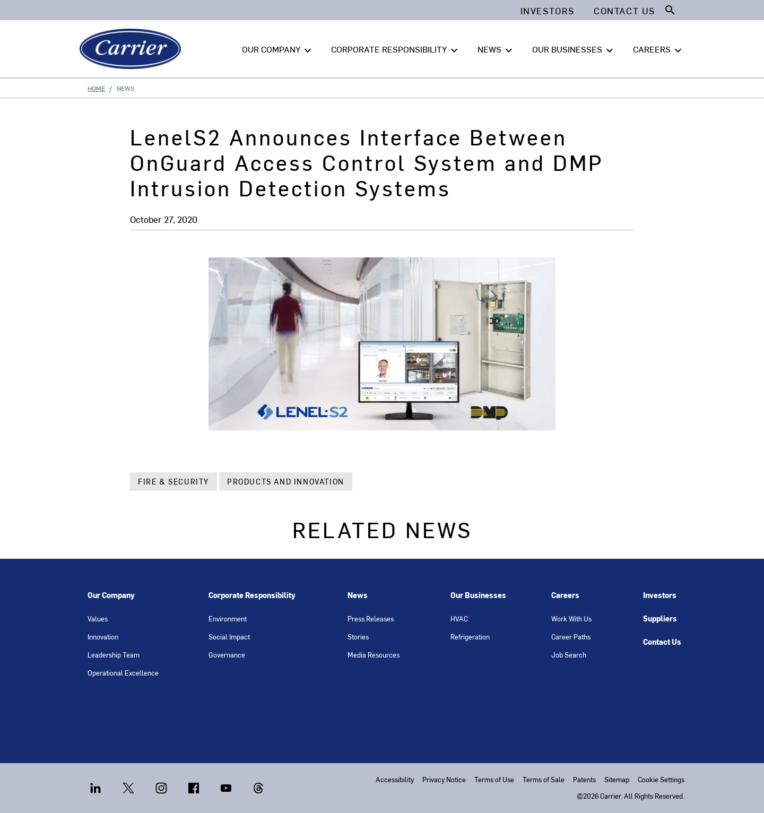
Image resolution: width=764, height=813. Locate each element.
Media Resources (374, 654)
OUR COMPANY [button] (278, 49)
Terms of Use (494, 779)
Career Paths (571, 636)
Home (96, 88)
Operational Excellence (123, 672)
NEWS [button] (496, 49)
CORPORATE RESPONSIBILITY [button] (396, 49)
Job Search (568, 654)
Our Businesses (478, 595)
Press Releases (371, 618)
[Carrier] (132, 49)
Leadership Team (114, 654)
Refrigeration (470, 636)
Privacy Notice (444, 779)
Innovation (103, 636)
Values (98, 618)
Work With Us (571, 618)
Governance (227, 654)
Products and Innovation (285, 482)
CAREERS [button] (658, 49)
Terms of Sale (544, 779)
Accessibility (395, 779)
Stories (358, 636)
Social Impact (229, 636)
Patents (584, 779)
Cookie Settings (661, 779)
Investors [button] (547, 10)
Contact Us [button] (624, 10)
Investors (659, 595)
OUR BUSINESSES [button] (574, 49)
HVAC (459, 618)
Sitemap (616, 779)
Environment (228, 618)
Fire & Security (173, 482)
